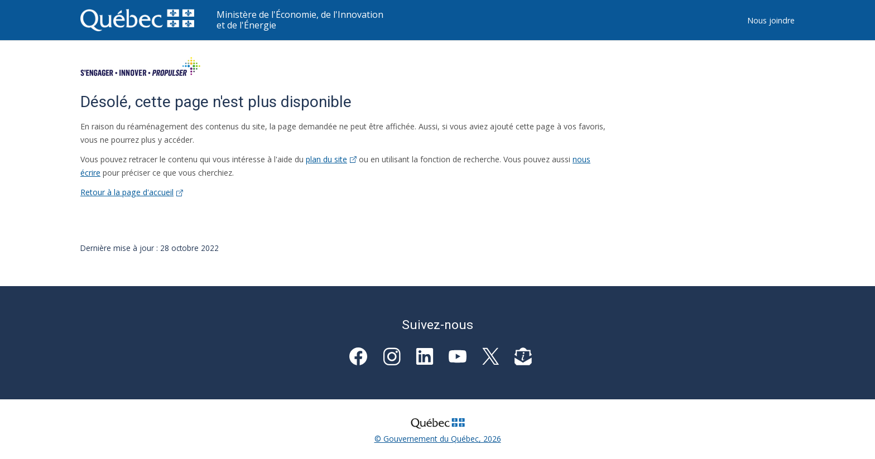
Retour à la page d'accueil (131, 192)
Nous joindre (771, 20)
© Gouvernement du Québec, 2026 (437, 438)
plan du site (331, 159)
